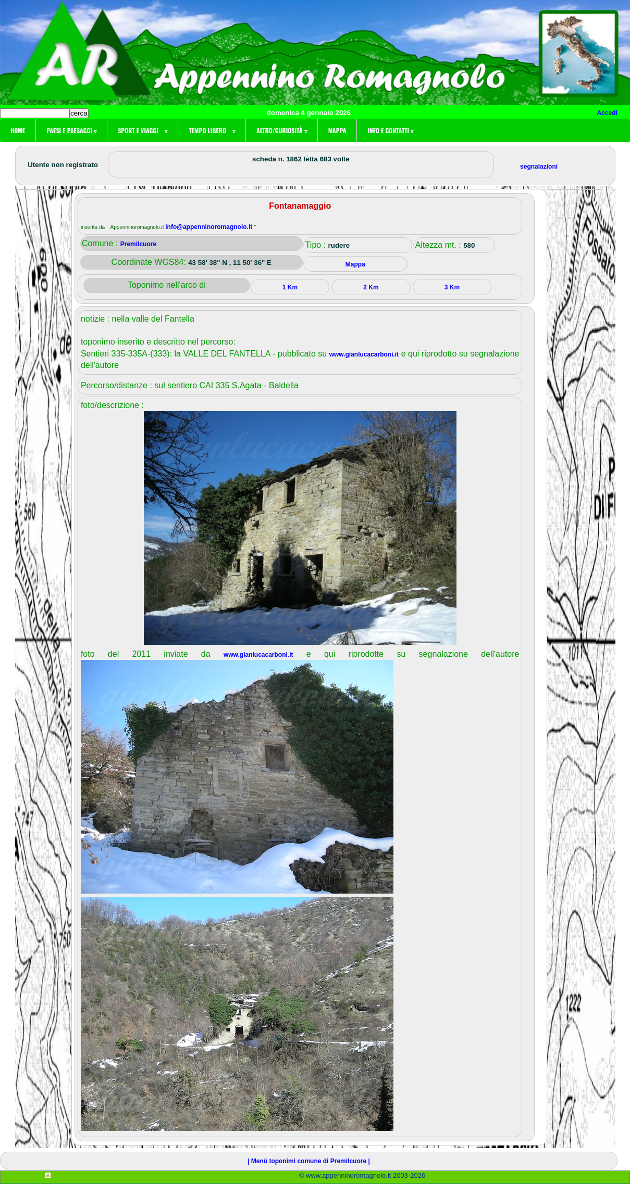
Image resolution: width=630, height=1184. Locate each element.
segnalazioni (539, 166)
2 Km (370, 287)
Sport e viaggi (142, 130)
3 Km (452, 287)
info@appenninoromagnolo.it (209, 227)
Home (17, 130)
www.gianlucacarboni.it (364, 354)
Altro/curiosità (281, 130)
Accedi (607, 113)
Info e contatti (390, 130)
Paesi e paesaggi (71, 130)
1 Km (290, 287)
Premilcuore (138, 244)
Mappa (337, 130)
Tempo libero (212, 130)
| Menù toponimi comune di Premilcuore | (309, 1161)
